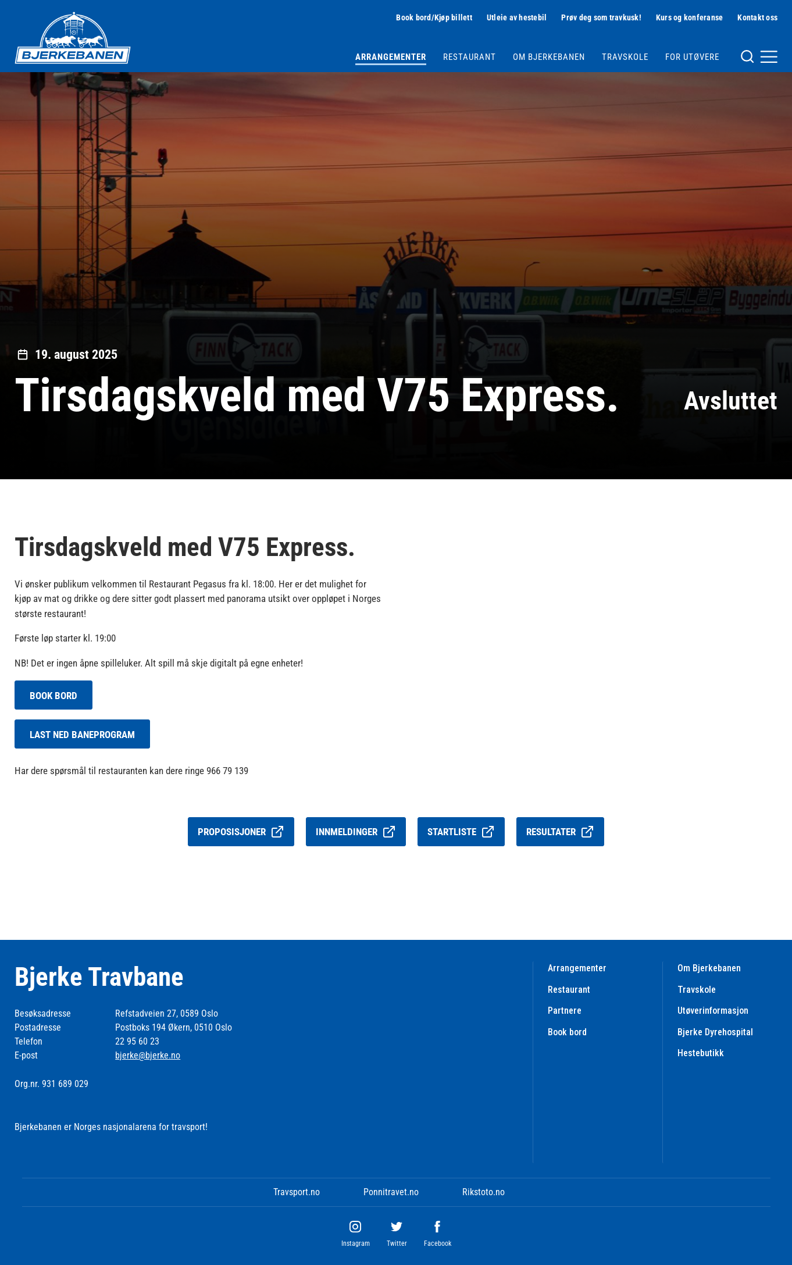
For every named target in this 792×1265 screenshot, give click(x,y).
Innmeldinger (356, 832)
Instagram (355, 1243)
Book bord (567, 1032)
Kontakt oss (757, 17)
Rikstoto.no (483, 1192)
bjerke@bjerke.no (147, 1055)
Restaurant (469, 57)
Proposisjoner (241, 832)
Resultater (560, 832)
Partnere (564, 1010)
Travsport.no (296, 1192)
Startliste (461, 832)
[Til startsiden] (73, 38)
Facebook (437, 1243)
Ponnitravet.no (391, 1192)
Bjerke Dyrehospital (715, 1032)
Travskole (625, 57)
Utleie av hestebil (517, 17)
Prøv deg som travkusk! (601, 17)
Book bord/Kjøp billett (434, 17)
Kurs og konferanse (689, 17)
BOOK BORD (53, 695)
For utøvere (692, 57)
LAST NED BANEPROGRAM (82, 734)
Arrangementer (390, 57)
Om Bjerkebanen (549, 57)
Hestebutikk (700, 1053)
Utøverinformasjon (712, 1010)
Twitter (397, 1243)
